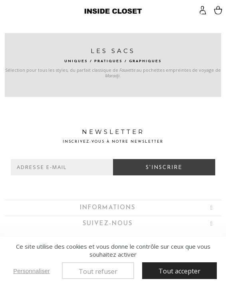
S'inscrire (164, 167)
